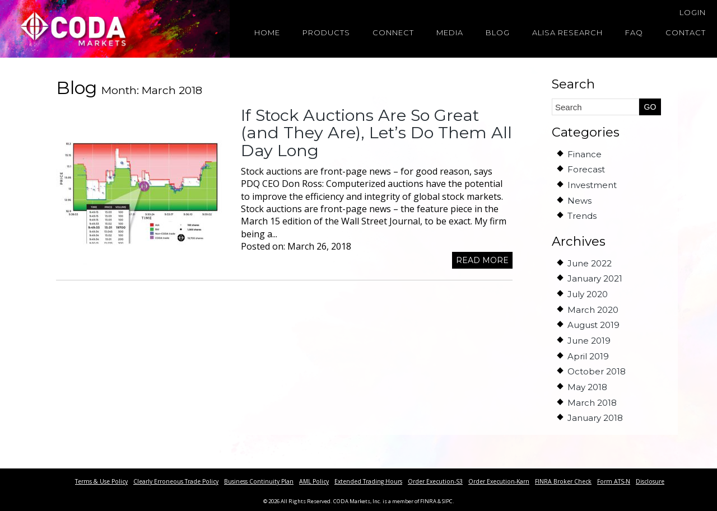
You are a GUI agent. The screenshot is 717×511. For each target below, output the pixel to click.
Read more (482, 260)
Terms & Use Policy (101, 481)
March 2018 (592, 402)
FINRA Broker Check (563, 481)
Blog (498, 32)
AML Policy (314, 481)
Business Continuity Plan (259, 481)
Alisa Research (567, 32)
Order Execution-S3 (435, 481)
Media (449, 32)
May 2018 (587, 387)
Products (326, 32)
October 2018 (596, 371)
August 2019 (593, 325)
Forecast (586, 169)
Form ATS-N (613, 481)
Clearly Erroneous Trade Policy (175, 481)
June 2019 (589, 340)
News (579, 200)
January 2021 (594, 278)
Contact (685, 32)
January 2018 (595, 417)
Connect (393, 32)
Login (692, 12)
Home (267, 32)
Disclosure (650, 481)
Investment (592, 185)
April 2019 (588, 356)
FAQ (634, 32)
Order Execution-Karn (498, 481)
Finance (584, 154)
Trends (582, 215)
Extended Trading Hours (368, 481)
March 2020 (592, 309)
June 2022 (589, 263)
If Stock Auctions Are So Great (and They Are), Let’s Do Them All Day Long (376, 132)
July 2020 (587, 294)
